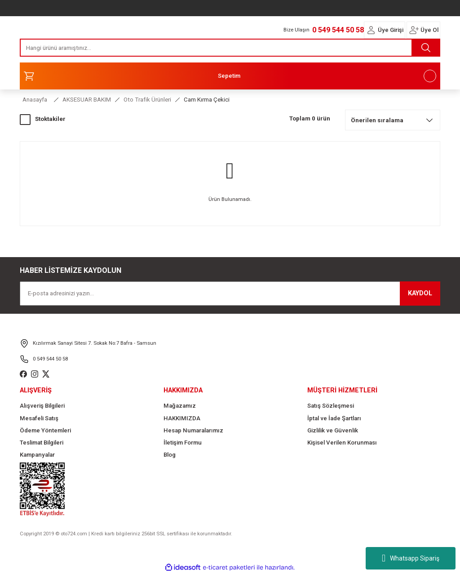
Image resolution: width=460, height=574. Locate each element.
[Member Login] (371, 30)
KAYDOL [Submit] (420, 293)
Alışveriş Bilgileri (42, 405)
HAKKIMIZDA (182, 418)
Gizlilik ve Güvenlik (332, 430)
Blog (170, 454)
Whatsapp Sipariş (410, 558)
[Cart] (230, 75)
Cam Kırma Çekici (207, 99)
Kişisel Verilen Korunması (342, 442)
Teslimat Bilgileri (41, 442)
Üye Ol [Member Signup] (429, 30)
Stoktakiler (50, 119)
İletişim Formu (183, 442)
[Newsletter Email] (230, 293)
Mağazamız (180, 405)
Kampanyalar (37, 454)
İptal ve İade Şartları (334, 418)
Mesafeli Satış (39, 418)
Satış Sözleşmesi (330, 405)
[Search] (230, 48)
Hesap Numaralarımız (193, 430)
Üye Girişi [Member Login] (390, 30)
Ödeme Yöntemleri (45, 430)
